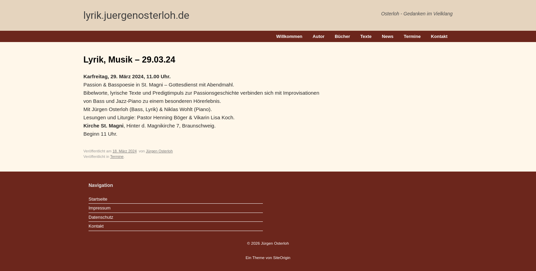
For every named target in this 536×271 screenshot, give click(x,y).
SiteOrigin (282, 258)
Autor (319, 36)
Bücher (342, 36)
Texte (366, 36)
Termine (412, 36)
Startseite (98, 199)
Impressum (99, 208)
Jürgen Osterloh (159, 151)
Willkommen (289, 36)
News (387, 36)
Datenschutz (101, 217)
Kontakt (439, 36)
